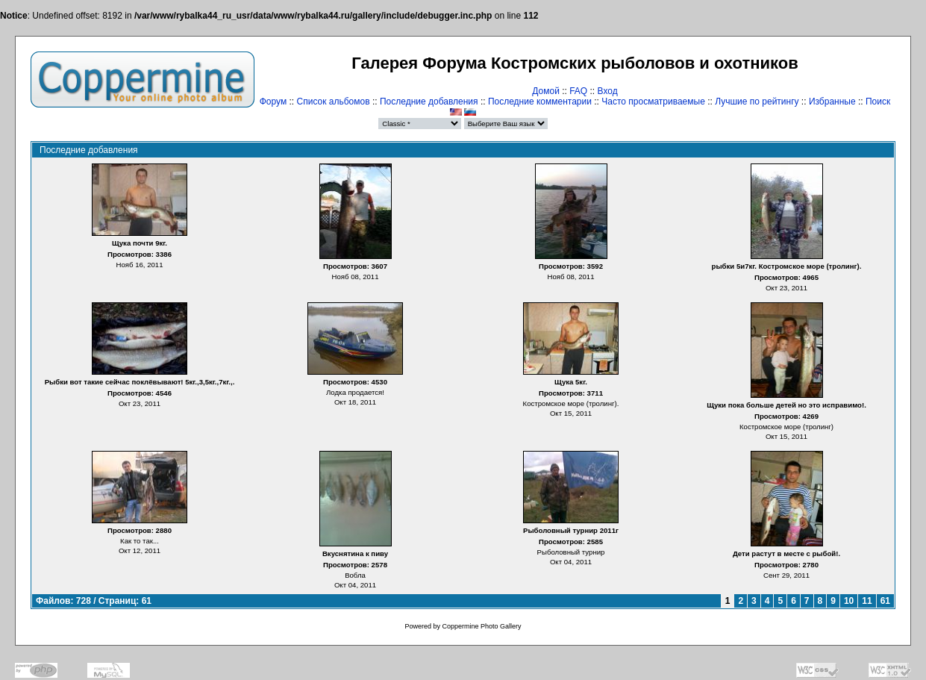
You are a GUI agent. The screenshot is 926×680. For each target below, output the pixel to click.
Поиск (878, 101)
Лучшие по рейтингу (756, 101)
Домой (546, 91)
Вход (608, 91)
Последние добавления (429, 101)
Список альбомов (333, 101)
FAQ (578, 91)
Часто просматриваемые (653, 101)
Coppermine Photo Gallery (481, 626)
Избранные (832, 101)
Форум (273, 101)
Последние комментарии (540, 101)
